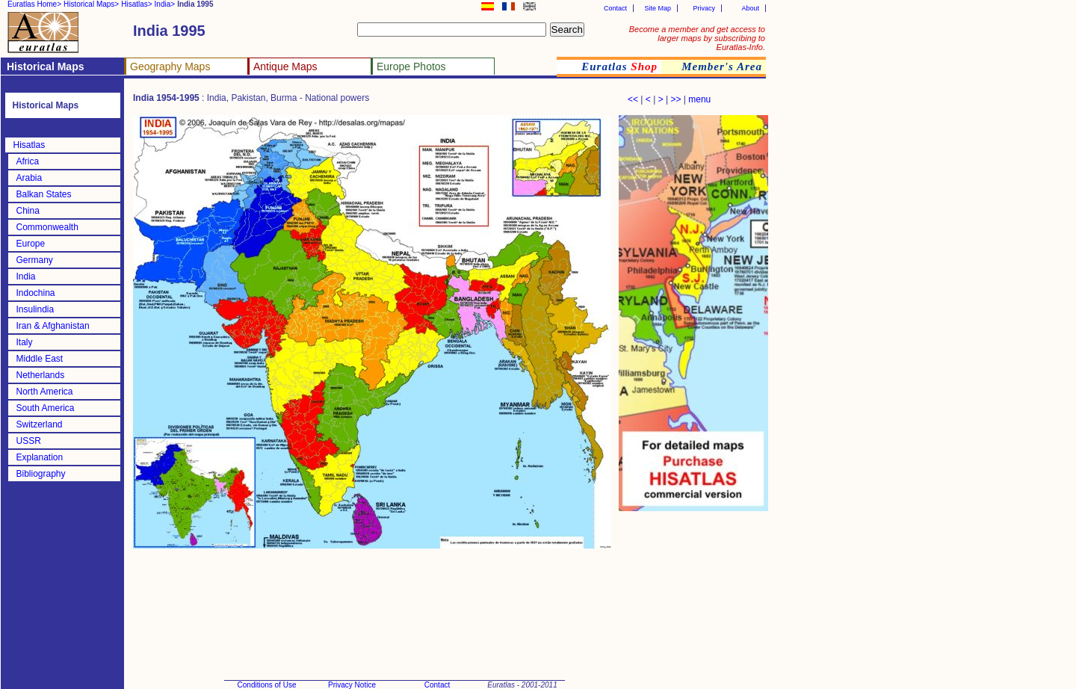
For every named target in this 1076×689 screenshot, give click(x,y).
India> (165, 4)
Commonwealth (47, 227)
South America (45, 408)
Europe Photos (411, 66)
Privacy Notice (352, 685)
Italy (24, 342)
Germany (34, 260)
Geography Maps (170, 66)
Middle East (40, 358)
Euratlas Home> (34, 4)
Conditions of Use (267, 685)
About (750, 8)
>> (675, 99)
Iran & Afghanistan (53, 326)
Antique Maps (285, 66)
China (28, 211)
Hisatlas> (136, 4)
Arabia (29, 178)
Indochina (35, 293)
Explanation (40, 457)
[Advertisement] (693, 590)
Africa (28, 161)
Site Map (657, 8)
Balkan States (44, 194)
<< (633, 99)
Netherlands (40, 375)
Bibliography (41, 474)
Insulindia (35, 309)
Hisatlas (29, 145)
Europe (31, 243)
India (26, 276)
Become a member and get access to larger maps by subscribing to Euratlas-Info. (697, 38)
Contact (615, 8)
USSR (28, 441)
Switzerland (39, 424)
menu (699, 99)
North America (44, 391)
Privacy (704, 8)
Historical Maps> (91, 4)
